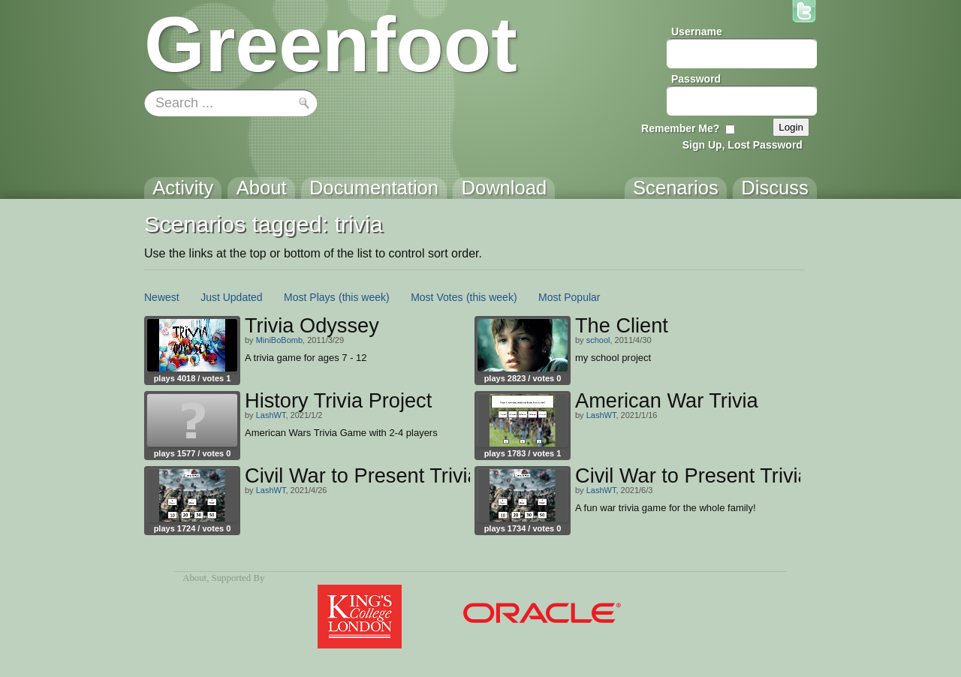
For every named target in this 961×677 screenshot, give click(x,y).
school (598, 340)
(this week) (364, 297)
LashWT (271, 415)
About (194, 578)
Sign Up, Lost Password (742, 145)
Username (696, 32)
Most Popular (569, 297)
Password (696, 79)
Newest (161, 297)
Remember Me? (680, 128)
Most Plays (309, 297)
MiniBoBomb (279, 340)
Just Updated (231, 297)
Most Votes (436, 297)
